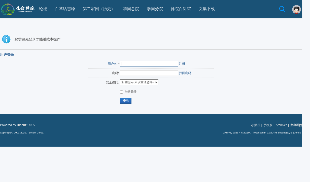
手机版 (271, 125)
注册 (186, 63)
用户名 (116, 63)
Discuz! (26, 125)
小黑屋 (259, 125)
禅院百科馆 (185, 9)
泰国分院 (159, 9)
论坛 (47, 9)
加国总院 (135, 9)
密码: (119, 73)
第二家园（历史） (103, 9)
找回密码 (189, 73)
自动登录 (132, 92)
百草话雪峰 (69, 9)
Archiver (285, 125)
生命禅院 (300, 125)
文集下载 (211, 9)
